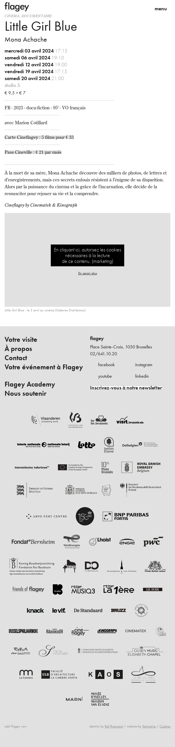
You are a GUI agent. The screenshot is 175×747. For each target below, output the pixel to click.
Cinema (12, 16)
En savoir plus (87, 273)
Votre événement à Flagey (44, 367)
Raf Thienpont (114, 726)
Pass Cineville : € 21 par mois (33, 152)
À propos (18, 349)
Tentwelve (149, 726)
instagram (143, 365)
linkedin (142, 376)
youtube (105, 376)
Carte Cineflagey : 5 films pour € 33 (39, 137)
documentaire (37, 16)
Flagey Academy (30, 384)
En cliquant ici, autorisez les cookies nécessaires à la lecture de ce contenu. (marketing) (87, 255)
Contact (16, 358)
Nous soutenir (25, 393)
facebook (106, 365)
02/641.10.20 (103, 354)
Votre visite (21, 339)
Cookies (165, 726)
